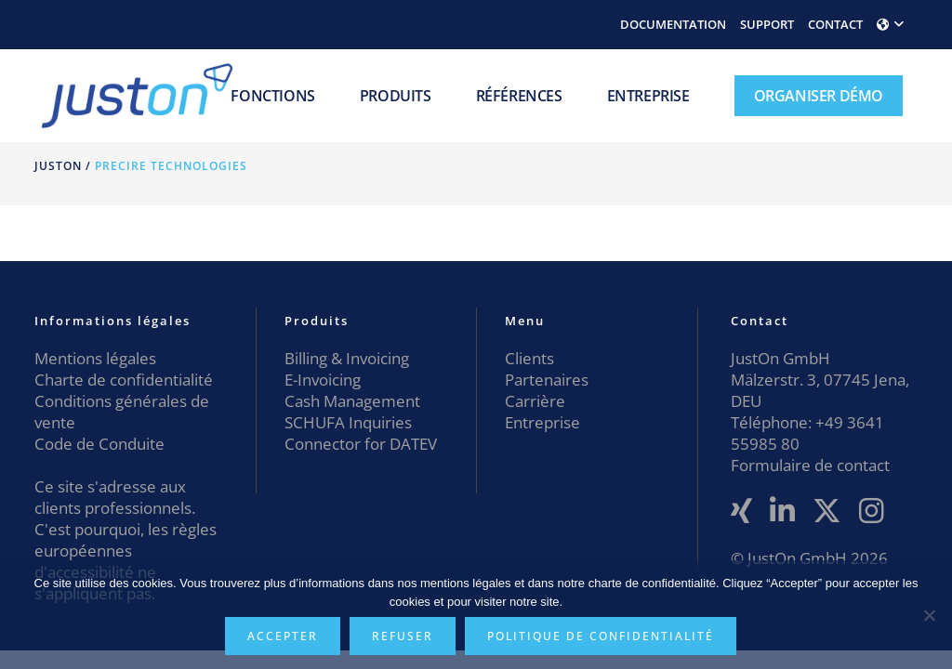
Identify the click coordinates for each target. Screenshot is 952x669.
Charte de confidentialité (123, 379)
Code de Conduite (99, 443)
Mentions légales (95, 358)
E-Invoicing (322, 379)
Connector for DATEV (360, 443)
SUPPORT (767, 24)
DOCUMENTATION (673, 24)
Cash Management (352, 401)
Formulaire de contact (810, 465)
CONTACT (835, 24)
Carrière (535, 401)
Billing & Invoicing (346, 358)
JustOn (58, 166)
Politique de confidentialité (600, 636)
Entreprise (542, 422)
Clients (529, 358)
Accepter (282, 636)
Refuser (402, 636)
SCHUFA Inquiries (348, 422)
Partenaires (546, 379)
